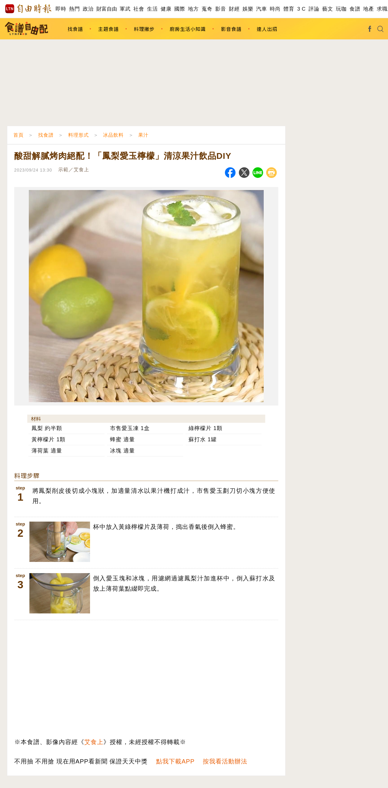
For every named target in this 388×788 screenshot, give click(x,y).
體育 (288, 9)
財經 (234, 9)
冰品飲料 (113, 135)
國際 (179, 9)
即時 (60, 9)
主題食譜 (108, 28)
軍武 (125, 9)
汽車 (261, 9)
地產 (368, 9)
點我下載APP (175, 761)
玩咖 (341, 9)
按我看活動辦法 (225, 761)
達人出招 (267, 28)
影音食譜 (231, 28)
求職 (382, 9)
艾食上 (93, 742)
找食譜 (75, 28)
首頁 (18, 135)
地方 (193, 9)
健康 (166, 9)
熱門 (74, 9)
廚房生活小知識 (188, 28)
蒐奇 (207, 9)
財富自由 (106, 9)
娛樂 (247, 9)
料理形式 (78, 135)
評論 (314, 9)
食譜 (355, 9)
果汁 (143, 135)
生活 (152, 9)
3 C (301, 9)
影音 (220, 9)
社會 (138, 9)
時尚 (275, 9)
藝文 (327, 9)
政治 (88, 9)
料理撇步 (144, 28)
